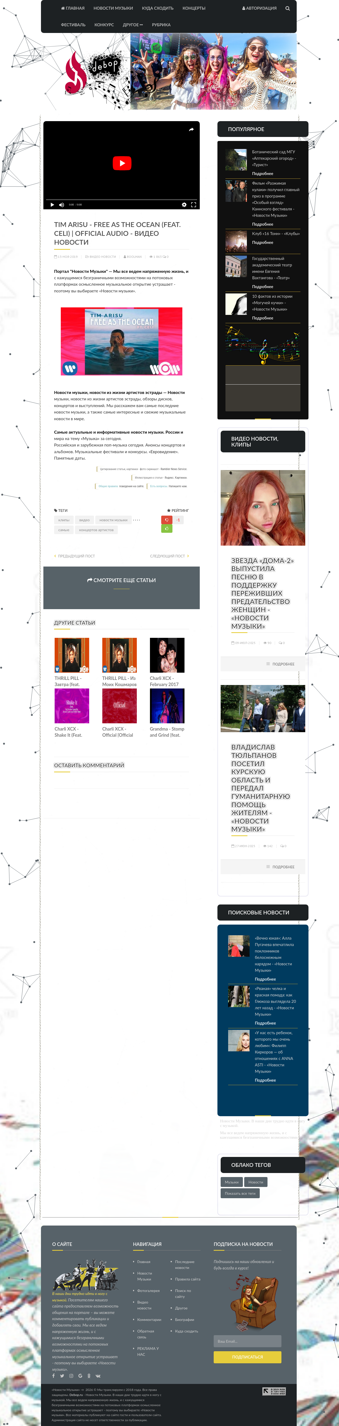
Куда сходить (158, 8)
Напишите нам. (178, 486)
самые (63, 529)
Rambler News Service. (174, 469)
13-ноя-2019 (66, 257)
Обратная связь (145, 1333)
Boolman (133, 257)
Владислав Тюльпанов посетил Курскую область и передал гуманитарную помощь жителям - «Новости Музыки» (260, 788)
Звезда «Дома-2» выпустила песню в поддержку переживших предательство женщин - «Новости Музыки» (262, 593)
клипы (63, 519)
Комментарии (149, 1319)
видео (84, 519)
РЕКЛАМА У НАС (148, 1351)
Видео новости (103, 257)
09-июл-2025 (243, 643)
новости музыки (113, 519)
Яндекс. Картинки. (176, 477)
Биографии (184, 1319)
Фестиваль (73, 24)
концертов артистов (96, 529)
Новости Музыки (113, 8)
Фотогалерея (148, 1290)
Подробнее (262, 173)
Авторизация (259, 8)
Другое (133, 24)
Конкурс (104, 24)
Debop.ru (76, 1395)
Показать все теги (240, 1193)
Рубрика (161, 24)
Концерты (194, 8)
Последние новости (184, 1264)
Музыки (232, 1182)
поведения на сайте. (131, 486)
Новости (255, 1182)
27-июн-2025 (243, 846)
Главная (73, 8)
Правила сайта (187, 1278)
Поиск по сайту (183, 1293)
